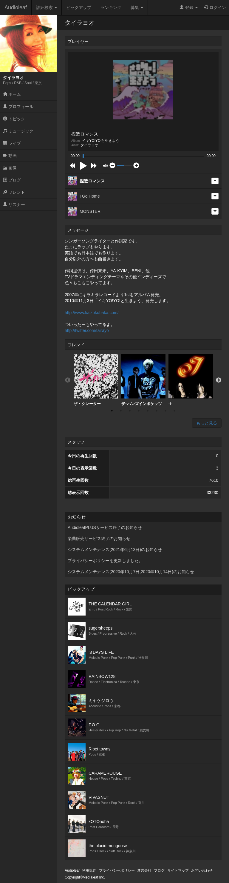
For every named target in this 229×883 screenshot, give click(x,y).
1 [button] (112, 411)
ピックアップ (78, 7)
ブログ (12, 180)
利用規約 (89, 870)
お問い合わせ (202, 870)
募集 (137, 7)
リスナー (14, 204)
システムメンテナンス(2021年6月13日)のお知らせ (115, 549)
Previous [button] (68, 380)
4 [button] (139, 411)
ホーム (12, 94)
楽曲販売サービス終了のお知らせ (99, 538)
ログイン (215, 7)
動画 (10, 155)
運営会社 (144, 870)
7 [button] (165, 411)
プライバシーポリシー (117, 870)
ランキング (110, 7)
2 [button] (121, 411)
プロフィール (18, 106)
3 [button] (130, 411)
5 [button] (148, 411)
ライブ (12, 143)
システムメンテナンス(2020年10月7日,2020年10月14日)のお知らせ (131, 571)
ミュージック (18, 131)
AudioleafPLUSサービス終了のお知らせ (105, 527)
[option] (96, 380)
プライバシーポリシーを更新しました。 (105, 560)
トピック (14, 118)
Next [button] (219, 380)
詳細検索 (46, 7)
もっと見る (206, 423)
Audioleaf (15, 7)
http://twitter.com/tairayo (87, 330)
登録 (189, 7)
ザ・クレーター (96, 380)
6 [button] (157, 411)
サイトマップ (178, 870)
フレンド (14, 192)
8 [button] (174, 411)
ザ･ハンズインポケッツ (143, 380)
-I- (190, 380)
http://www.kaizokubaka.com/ (92, 312)
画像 (10, 167)
